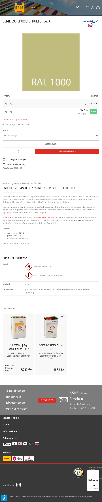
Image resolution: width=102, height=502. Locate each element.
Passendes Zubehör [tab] (11, 308)
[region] (51, 62)
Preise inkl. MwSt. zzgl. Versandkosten (15, 119)
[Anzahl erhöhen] (31, 151)
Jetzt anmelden (47, 400)
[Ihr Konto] (92, 7)
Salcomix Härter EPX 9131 (51, 347)
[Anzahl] (18, 151)
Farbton (5, 130)
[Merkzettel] (87, 7)
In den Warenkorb (67, 151)
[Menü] (6, 8)
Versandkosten (46, 496)
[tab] (8, 183)
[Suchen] (77, 7)
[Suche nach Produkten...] (51, 7)
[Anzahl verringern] (5, 151)
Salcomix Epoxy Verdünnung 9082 (18, 347)
